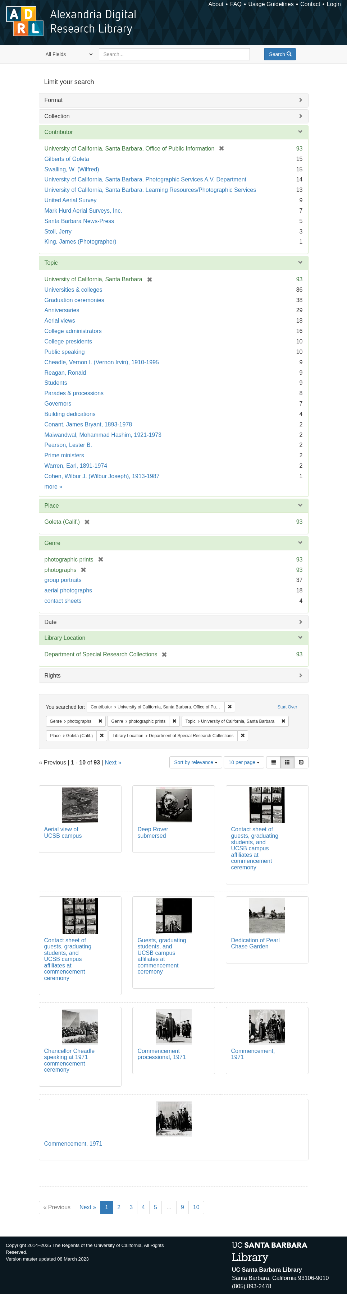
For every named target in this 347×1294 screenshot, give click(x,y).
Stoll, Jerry (58, 231)
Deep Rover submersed (153, 832)
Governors (58, 404)
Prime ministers (64, 455)
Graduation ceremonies (74, 300)
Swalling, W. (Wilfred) (72, 169)
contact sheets (63, 601)
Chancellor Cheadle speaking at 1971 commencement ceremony (69, 1060)
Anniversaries (62, 310)
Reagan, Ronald (65, 373)
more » (54, 487)
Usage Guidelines (270, 4)
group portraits (63, 580)
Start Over (287, 707)
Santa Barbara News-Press (79, 221)
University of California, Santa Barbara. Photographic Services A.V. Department (145, 179)
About (216, 4)
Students (56, 383)
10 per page (244, 762)
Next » (113, 762)
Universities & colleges (73, 290)
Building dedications (70, 414)
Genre (52, 543)
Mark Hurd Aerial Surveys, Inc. (83, 211)
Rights (53, 676)
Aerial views (60, 321)
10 (196, 1207)
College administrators (73, 331)
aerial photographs (68, 590)
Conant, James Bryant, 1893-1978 (88, 424)
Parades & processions (74, 393)
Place (52, 506)
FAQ (236, 4)
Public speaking (65, 352)
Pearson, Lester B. (68, 445)
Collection (57, 116)
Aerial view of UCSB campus (63, 832)
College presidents (68, 341)
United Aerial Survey (71, 200)
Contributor (59, 132)
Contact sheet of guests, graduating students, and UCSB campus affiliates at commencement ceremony (255, 848)
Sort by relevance (196, 762)
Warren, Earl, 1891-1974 (76, 466)
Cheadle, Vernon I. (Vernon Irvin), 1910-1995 (102, 362)
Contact (310, 4)
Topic (51, 263)
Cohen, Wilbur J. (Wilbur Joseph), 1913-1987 (102, 476)
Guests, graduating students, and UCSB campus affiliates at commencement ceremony (162, 956)
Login (334, 4)
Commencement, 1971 (73, 1144)
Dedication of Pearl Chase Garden (255, 943)
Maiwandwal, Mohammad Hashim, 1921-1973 (103, 435)
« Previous (57, 1207)
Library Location (65, 638)
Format (54, 100)
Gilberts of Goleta (67, 159)
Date (51, 622)
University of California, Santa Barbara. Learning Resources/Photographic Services (150, 190)
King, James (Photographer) (81, 242)
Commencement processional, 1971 (162, 1054)
